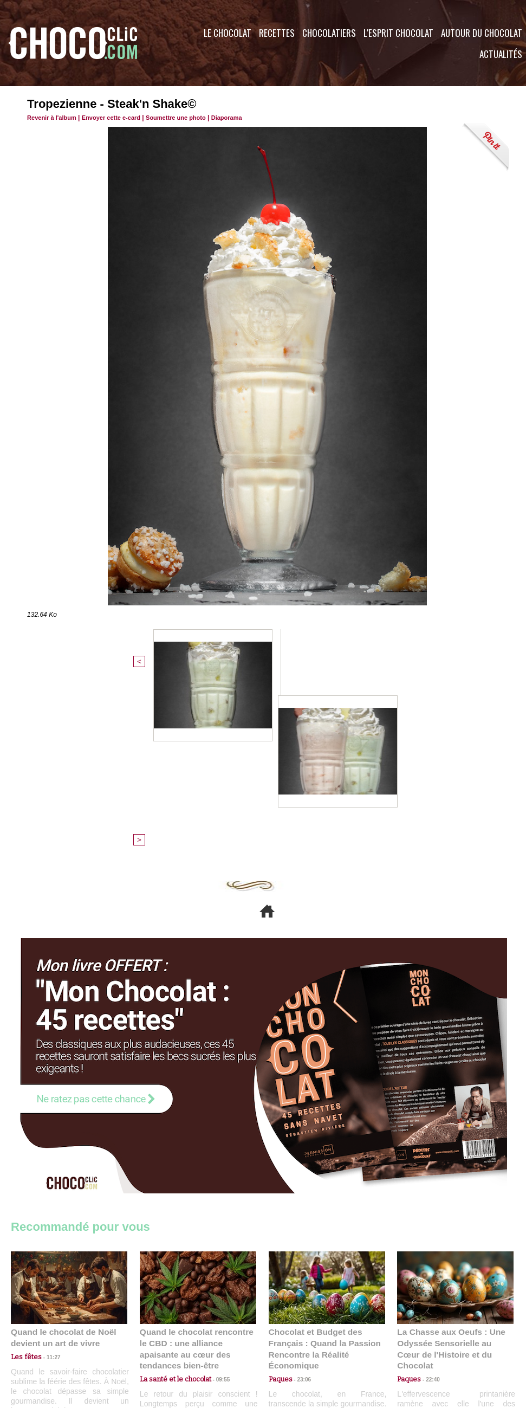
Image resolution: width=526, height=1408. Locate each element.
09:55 (215, 1189)
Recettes (277, 33)
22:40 (428, 1189)
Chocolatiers (329, 33)
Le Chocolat (227, 33)
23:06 (300, 1200)
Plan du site (293, 1342)
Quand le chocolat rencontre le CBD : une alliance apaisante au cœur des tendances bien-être (197, 1165)
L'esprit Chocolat (398, 33)
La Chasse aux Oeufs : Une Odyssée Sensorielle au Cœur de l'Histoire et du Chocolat (450, 1165)
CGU (155, 1342)
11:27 (47, 1179)
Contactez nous (44, 1342)
